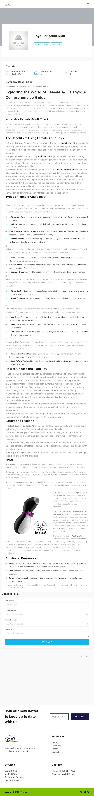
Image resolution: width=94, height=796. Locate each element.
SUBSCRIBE (80, 717)
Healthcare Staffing (13, 780)
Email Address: (10, 610)
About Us (56, 742)
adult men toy (44, 156)
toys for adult (59, 361)
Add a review (42, 44)
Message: (8, 629)
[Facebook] (81, 792)
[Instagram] (88, 792)
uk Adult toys (75, 536)
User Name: (9, 601)
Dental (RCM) (11, 771)
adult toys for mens (64, 169)
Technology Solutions (14, 777)
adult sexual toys (70, 143)
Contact (55, 752)
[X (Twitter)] (85, 792)
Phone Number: (11, 620)
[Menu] (88, 4)
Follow (56, 44)
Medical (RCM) (11, 774)
